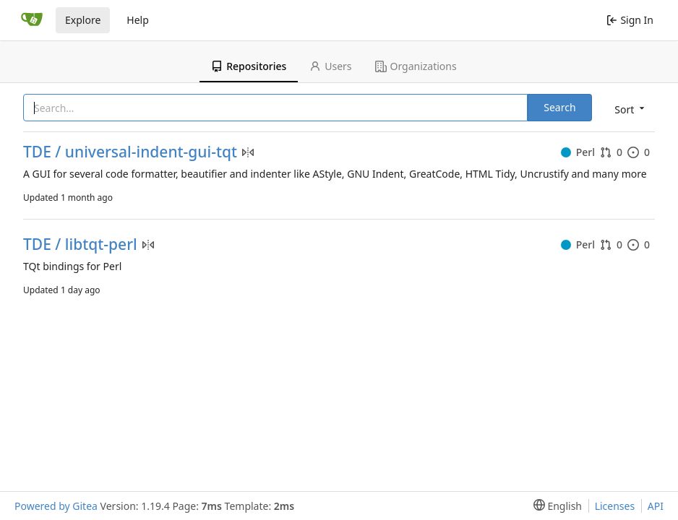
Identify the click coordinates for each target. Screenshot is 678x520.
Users (330, 66)
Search (559, 107)
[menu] (628, 109)
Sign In (630, 20)
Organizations (416, 66)
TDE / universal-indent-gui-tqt (130, 152)
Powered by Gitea (56, 506)
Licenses (615, 506)
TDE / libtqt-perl (80, 244)
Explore (82, 20)
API (656, 506)
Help (137, 20)
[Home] (32, 20)
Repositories (248, 66)
